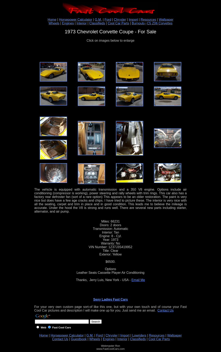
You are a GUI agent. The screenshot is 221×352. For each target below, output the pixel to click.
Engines (68, 23)
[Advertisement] (110, 52)
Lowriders (139, 335)
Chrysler (120, 19)
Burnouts (138, 23)
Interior (81, 23)
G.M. (98, 19)
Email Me (138, 280)
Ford (107, 19)
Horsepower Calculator (75, 19)
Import (133, 19)
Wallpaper (166, 19)
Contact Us (165, 310)
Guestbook (79, 339)
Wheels (53, 23)
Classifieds (97, 23)
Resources (148, 19)
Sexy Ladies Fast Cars (110, 299)
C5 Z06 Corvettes (159, 23)
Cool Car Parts (118, 23)
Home (52, 19)
